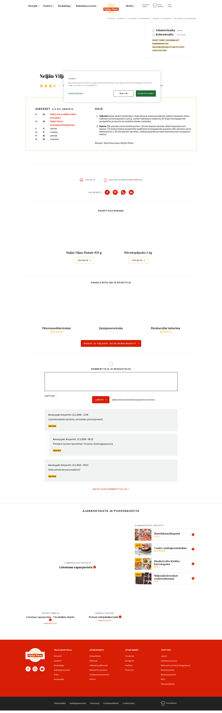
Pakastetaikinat (167, 686)
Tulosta (90, 181)
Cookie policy (129, 705)
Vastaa (52, 427)
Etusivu (111, 18)
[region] (112, 86)
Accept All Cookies (146, 93)
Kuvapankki (59, 681)
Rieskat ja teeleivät (162, 18)
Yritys (56, 677)
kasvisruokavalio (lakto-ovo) (168, 47)
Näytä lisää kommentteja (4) (110, 490)
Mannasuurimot (167, 672)
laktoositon (159, 50)
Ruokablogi (64, 5)
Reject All (124, 93)
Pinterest (129, 672)
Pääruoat (93, 663)
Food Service (160, 6)
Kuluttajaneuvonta (86, 5)
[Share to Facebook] (107, 193)
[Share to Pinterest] (115, 193)
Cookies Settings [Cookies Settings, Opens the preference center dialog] (75, 93)
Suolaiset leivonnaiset (139, 18)
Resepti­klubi (146, 6)
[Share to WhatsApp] (123, 193)
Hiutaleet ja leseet (169, 663)
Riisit (163, 681)
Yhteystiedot (60, 705)
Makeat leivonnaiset (98, 672)
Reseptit (32, 5)
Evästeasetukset (111, 705)
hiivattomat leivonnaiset (166, 40)
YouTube (42, 671)
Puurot (92, 681)
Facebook (28, 671)
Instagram (35, 671)
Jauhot (164, 658)
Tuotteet (47, 5)
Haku (170, 5)
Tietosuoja (94, 705)
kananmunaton (160, 43)
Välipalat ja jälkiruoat (99, 667)
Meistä (129, 5)
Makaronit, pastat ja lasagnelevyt (175, 667)
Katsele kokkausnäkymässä (125, 181)
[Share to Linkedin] (131, 193)
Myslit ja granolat (168, 677)
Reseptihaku (95, 658)
